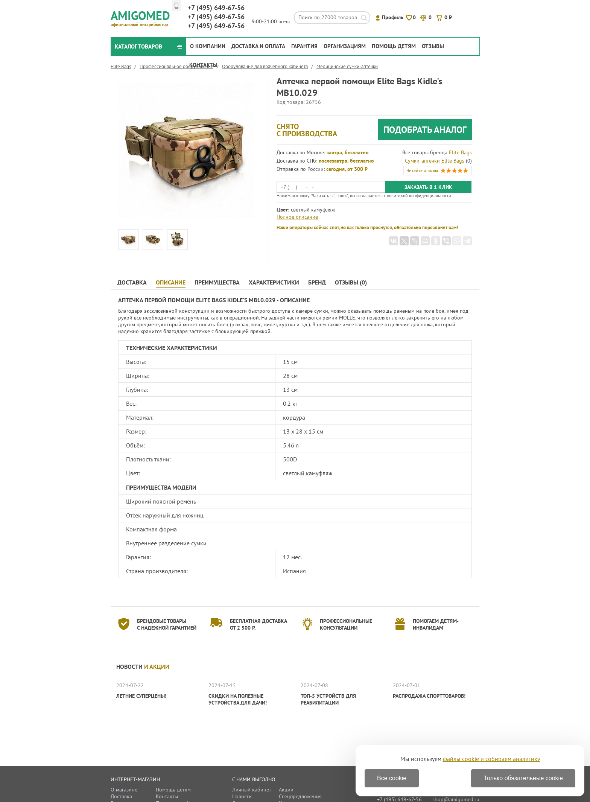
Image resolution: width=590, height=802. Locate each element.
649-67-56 (216, 7)
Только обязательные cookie (523, 778)
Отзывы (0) (351, 282)
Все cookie (391, 778)
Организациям (345, 46)
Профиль (392, 17)
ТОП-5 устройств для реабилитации (328, 699)
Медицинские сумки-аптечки (347, 66)
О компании (207, 46)
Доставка (132, 282)
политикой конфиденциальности (419, 195)
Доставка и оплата (258, 46)
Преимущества (217, 282)
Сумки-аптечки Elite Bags (434, 160)
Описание (171, 282)
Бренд (317, 282)
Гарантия (304, 46)
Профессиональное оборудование (176, 66)
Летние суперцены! (141, 695)
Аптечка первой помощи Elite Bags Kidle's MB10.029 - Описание (214, 300)
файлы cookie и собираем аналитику (491, 758)
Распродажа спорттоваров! (429, 695)
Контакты (203, 64)
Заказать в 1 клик (428, 187)
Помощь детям (394, 46)
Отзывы (433, 46)
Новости (142, 666)
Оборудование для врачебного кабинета (265, 66)
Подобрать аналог (425, 129)
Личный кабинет (251, 789)
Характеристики (274, 282)
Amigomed (143, 17)
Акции (286, 789)
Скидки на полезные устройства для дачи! (237, 699)
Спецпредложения (300, 796)
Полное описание (297, 216)
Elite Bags (121, 66)
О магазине (124, 789)
